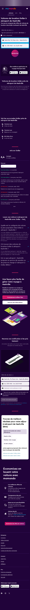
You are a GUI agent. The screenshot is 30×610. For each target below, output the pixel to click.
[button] (2, 8)
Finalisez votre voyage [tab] (10, 440)
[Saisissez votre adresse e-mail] (16, 388)
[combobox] (7, 30)
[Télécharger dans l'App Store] (23, 73)
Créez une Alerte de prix (19, 514)
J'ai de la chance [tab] (8, 443)
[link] (15, 297)
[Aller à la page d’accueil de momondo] (10, 8)
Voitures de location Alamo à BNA (11, 455)
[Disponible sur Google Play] (14, 73)
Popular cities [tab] (7, 436)
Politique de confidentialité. (15, 404)
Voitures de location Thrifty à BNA (11, 453)
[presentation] (23, 72)
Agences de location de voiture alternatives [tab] (12, 431)
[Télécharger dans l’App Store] (14, 586)
